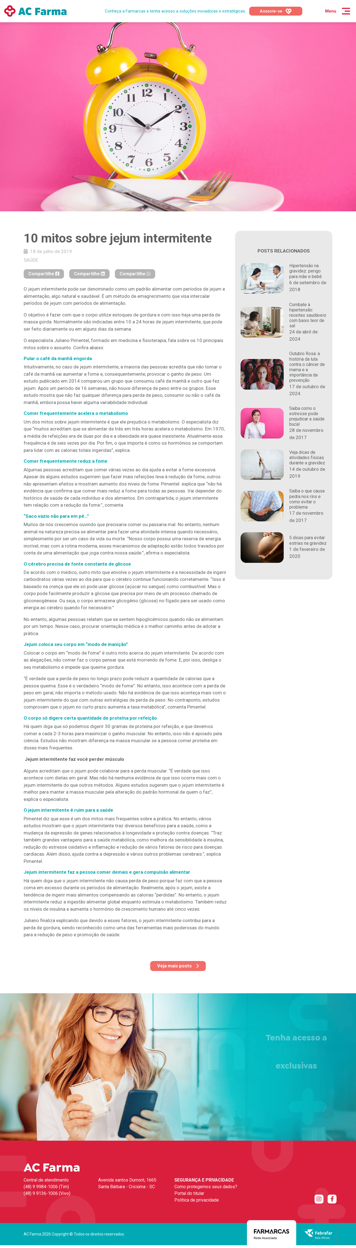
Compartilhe (43, 273)
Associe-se (276, 11)
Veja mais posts (178, 966)
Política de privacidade (196, 1200)
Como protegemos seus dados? (205, 1186)
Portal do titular (189, 1193)
